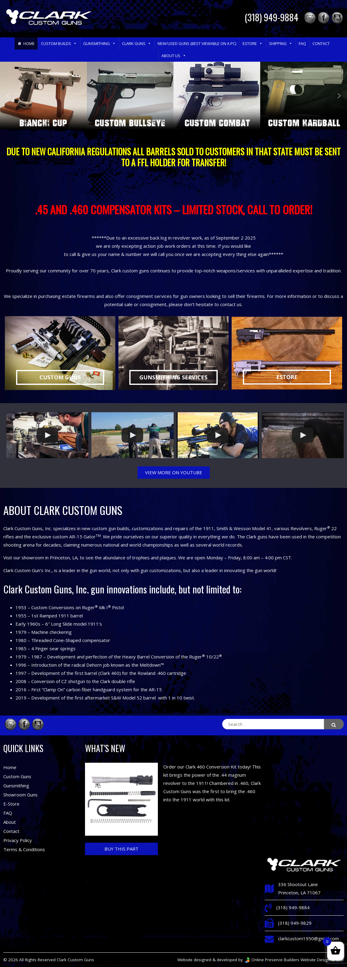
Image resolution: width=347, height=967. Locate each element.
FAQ (302, 43)
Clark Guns (136, 43)
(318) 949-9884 (271, 17)
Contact (321, 43)
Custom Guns (17, 776)
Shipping (280, 43)
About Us (174, 56)
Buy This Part (121, 849)
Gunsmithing (99, 43)
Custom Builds (59, 43)
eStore (253, 43)
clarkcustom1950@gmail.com (308, 938)
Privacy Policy (17, 840)
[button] (75, 43)
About (9, 822)
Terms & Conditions (24, 849)
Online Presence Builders (271, 959)
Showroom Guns (20, 795)
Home (29, 43)
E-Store (11, 804)
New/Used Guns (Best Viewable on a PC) (197, 43)
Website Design (315, 959)
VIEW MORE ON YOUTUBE (173, 472)
